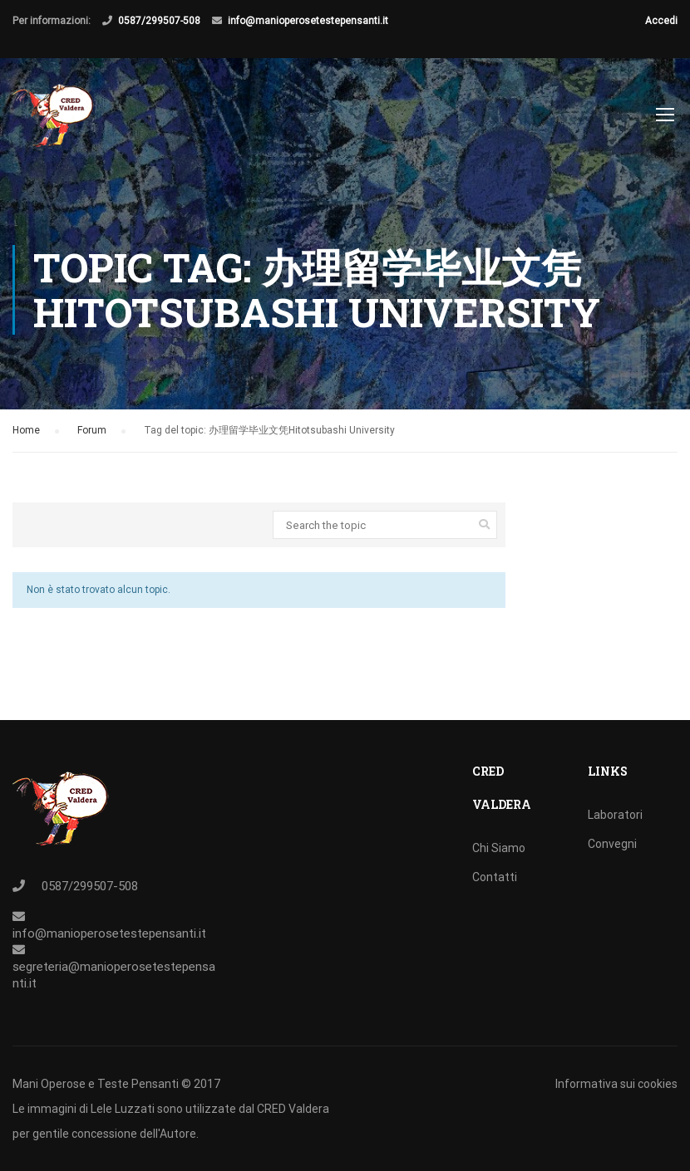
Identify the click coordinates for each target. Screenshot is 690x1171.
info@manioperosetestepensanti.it (308, 21)
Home (26, 430)
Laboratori (615, 814)
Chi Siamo (498, 848)
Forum (91, 430)
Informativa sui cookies (616, 1083)
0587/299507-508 (159, 21)
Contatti (494, 877)
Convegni (612, 843)
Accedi (661, 21)
